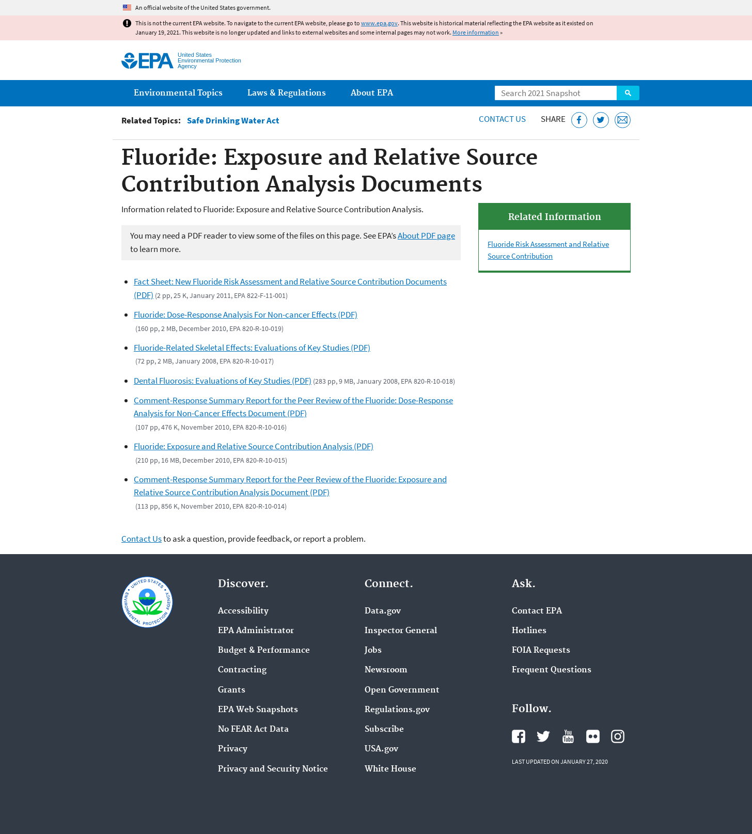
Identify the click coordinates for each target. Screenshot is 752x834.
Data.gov (383, 611)
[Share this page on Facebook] (579, 120)
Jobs (373, 650)
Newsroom (386, 670)
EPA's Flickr (593, 736)
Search (628, 93)
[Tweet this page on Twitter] (601, 120)
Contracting (242, 670)
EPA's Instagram (617, 736)
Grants (231, 690)
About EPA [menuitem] (372, 93)
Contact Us (502, 118)
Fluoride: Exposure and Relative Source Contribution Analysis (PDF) (253, 446)
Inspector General (401, 631)
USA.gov (381, 749)
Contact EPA (537, 611)
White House (390, 769)
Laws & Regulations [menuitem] (286, 93)
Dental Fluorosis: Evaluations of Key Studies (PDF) (222, 380)
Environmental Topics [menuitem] (178, 93)
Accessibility (243, 611)
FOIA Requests (541, 650)
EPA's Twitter (543, 736)
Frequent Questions (551, 670)
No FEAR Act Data (253, 729)
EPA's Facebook (518, 736)
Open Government (402, 690)
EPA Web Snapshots (258, 710)
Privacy (232, 749)
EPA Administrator (256, 631)
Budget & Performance (264, 650)
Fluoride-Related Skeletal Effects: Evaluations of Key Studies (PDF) (252, 347)
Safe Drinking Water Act (233, 120)
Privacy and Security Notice (273, 769)
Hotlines (529, 631)
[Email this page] (623, 120)
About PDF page (426, 235)
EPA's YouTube (568, 736)
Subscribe (384, 729)
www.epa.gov (379, 23)
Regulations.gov (397, 710)
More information (475, 32)
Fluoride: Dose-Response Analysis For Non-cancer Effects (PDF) (245, 314)
